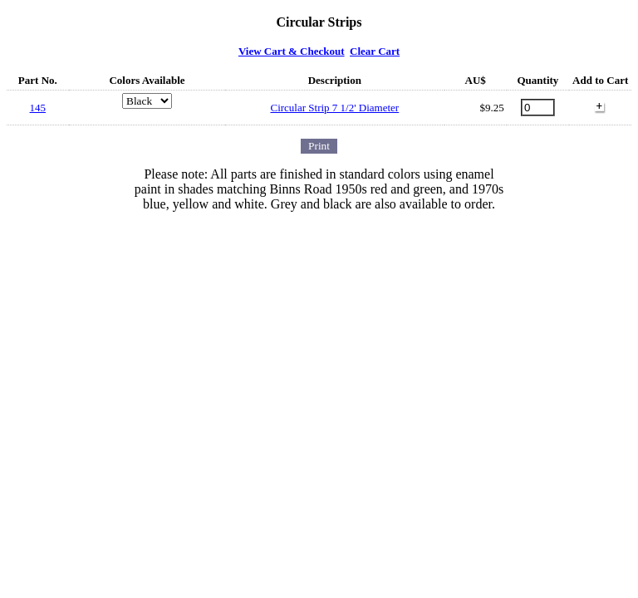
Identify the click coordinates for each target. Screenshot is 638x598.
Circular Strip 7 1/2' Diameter (334, 107)
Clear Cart (375, 51)
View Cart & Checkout (291, 51)
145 (38, 107)
